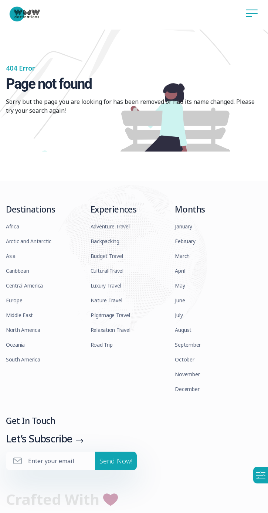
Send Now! (115, 462)
